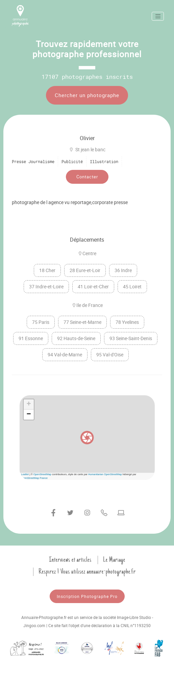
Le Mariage (114, 560)
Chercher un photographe (87, 95)
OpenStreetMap (42, 474)
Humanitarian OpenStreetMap (105, 474)
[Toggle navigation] (158, 16)
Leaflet (25, 474)
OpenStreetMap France (34, 478)
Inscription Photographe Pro (87, 596)
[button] (87, 437)
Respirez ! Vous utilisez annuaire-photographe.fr (87, 572)
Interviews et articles (70, 560)
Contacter (87, 177)
